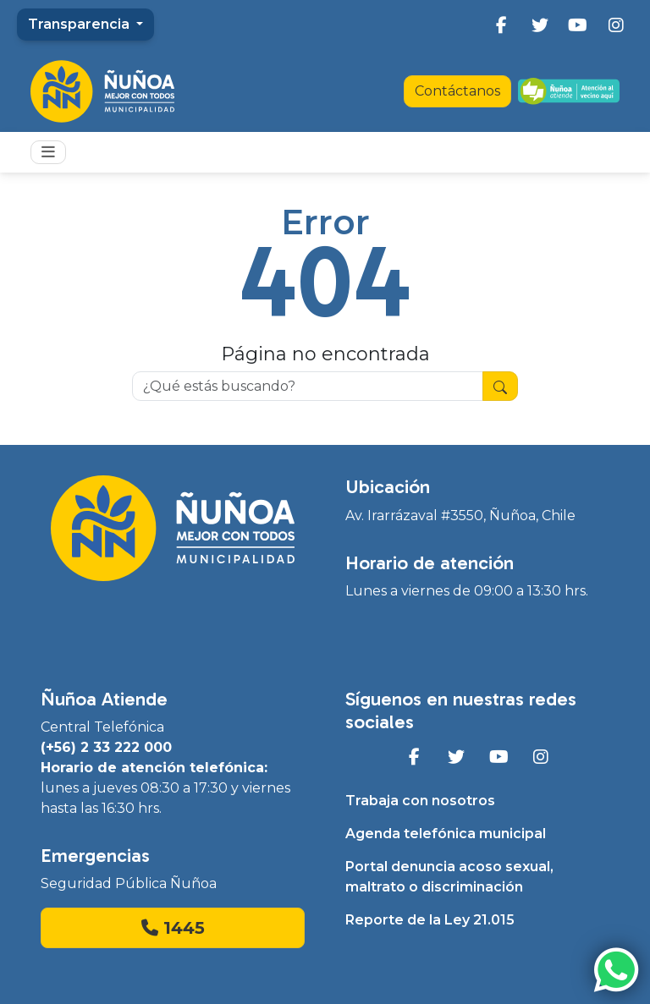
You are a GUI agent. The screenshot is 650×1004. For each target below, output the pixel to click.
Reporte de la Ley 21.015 (430, 920)
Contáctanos (457, 91)
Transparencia (80, 24)
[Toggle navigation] (48, 152)
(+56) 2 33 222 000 (106, 747)
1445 (173, 928)
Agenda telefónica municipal (445, 834)
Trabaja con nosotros (420, 801)
